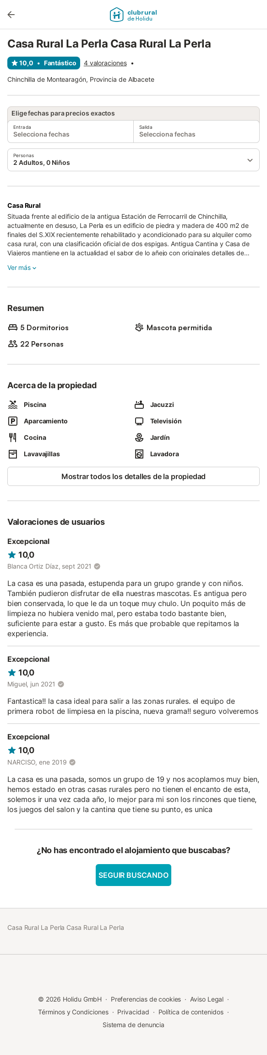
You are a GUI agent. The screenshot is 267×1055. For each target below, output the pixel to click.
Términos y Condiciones (73, 1012)
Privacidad (133, 1012)
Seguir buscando (133, 875)
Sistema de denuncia (133, 1025)
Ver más (22, 268)
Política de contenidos (190, 1012)
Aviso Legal (206, 999)
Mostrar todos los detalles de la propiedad (133, 476)
